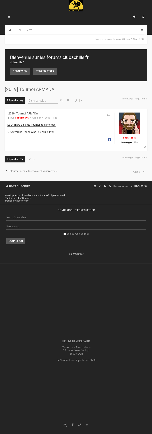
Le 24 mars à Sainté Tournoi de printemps (31, 124)
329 (135, 142)
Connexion (20, 71)
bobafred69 (129, 137)
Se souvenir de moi (76, 233)
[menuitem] (143, 17)
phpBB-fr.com (24, 198)
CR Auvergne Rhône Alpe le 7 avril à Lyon (31, 132)
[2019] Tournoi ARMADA (29, 89)
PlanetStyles (22, 200)
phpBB (24, 195)
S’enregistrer (45, 71)
